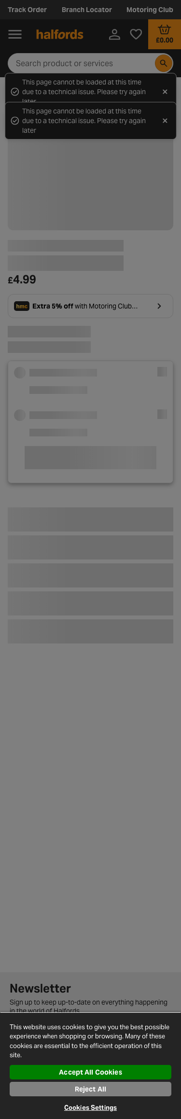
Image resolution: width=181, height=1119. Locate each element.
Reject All (90, 1089)
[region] (90, 1065)
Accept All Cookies (90, 1072)
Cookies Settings (90, 1108)
